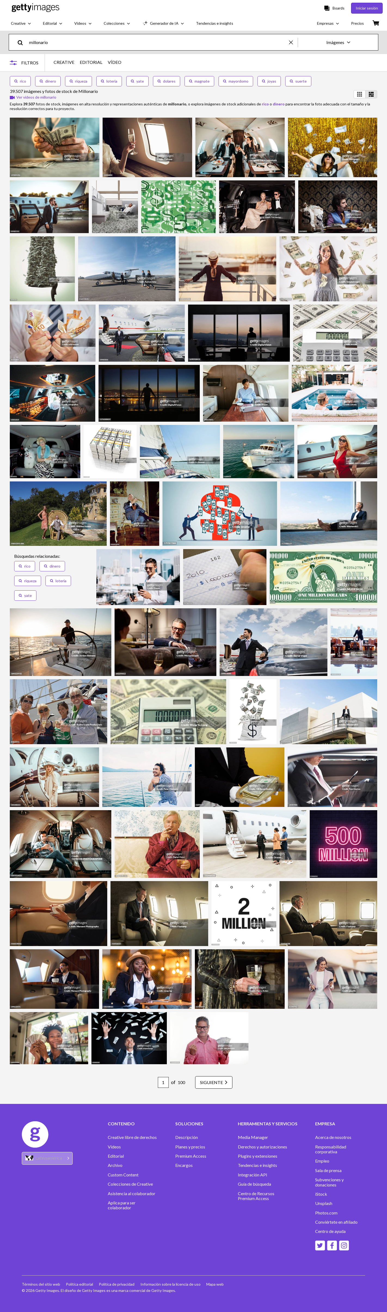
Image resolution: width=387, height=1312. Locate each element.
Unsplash (323, 1203)
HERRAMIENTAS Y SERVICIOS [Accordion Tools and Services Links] (267, 1123)
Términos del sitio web (41, 1284)
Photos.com (326, 1212)
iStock (321, 1194)
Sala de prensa (328, 1170)
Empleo (322, 1160)
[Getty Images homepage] (35, 8)
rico (20, 81)
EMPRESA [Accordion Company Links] (325, 1123)
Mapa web (218, 1284)
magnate (199, 81)
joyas (269, 81)
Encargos (184, 1165)
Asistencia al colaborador (131, 1193)
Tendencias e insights (257, 1165)
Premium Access (190, 1156)
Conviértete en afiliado (336, 1222)
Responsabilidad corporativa (330, 1149)
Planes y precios (190, 1146)
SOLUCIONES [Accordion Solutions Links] (189, 1123)
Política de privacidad (118, 1284)
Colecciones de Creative (130, 1184)
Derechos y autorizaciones (262, 1146)
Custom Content (123, 1174)
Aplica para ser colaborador (122, 1205)
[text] (158, 42)
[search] (22, 42)
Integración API (252, 1174)
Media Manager (253, 1137)
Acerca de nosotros (333, 1137)
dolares (167, 81)
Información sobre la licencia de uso (173, 1284)
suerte (298, 81)
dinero (48, 81)
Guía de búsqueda (254, 1184)
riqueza (78, 81)
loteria (109, 81)
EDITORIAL (93, 62)
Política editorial (80, 1284)
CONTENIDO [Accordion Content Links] (121, 1123)
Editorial (116, 1156)
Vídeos (114, 1146)
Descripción (186, 1137)
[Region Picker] (47, 1158)
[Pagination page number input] (159, 1082)
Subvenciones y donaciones (329, 1182)
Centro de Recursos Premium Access (256, 1196)
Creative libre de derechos (132, 1137)
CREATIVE (66, 62)
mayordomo (235, 81)
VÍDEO (117, 62)
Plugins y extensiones (257, 1156)
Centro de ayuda (330, 1231)
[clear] (293, 42)
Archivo (115, 1165)
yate (137, 81)
